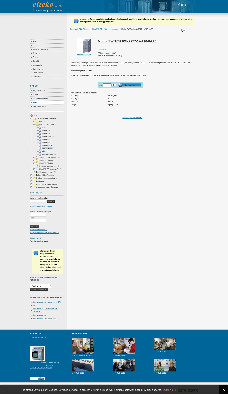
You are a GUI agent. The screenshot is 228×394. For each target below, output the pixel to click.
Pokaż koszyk (35, 238)
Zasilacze (40, 181)
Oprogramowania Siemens (47, 187)
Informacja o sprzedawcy (133, 118)
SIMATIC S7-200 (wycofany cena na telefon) (57, 157)
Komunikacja (114, 29)
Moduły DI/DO (47, 136)
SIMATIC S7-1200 (99, 29)
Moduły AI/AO (47, 145)
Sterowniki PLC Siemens (80, 29)
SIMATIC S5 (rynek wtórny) (50, 169)
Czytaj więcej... (170, 390)
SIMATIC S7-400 (46, 163)
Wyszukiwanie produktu (39, 198)
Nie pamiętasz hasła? (38, 230)
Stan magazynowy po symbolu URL (46, 302)
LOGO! (42, 122)
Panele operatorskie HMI (46, 172)
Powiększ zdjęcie (84, 53)
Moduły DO (46, 133)
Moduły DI (46, 130)
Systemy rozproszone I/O (49, 166)
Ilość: (101, 85)
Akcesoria (46, 151)
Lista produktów (36, 193)
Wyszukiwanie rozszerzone (41, 207)
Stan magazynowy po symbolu (44, 318)
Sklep (35, 115)
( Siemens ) (102, 49)
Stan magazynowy (39, 315)
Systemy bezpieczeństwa (46, 178)
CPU (44, 127)
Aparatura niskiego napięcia (47, 184)
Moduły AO (46, 142)
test (33, 305)
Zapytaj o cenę (50, 337)
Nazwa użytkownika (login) (40, 212)
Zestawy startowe (49, 154)
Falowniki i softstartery (45, 175)
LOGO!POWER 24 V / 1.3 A (41, 370)
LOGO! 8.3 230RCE (38, 340)
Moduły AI (46, 139)
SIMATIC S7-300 (46, 160)
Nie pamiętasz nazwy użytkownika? (44, 233)
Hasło (32, 218)
